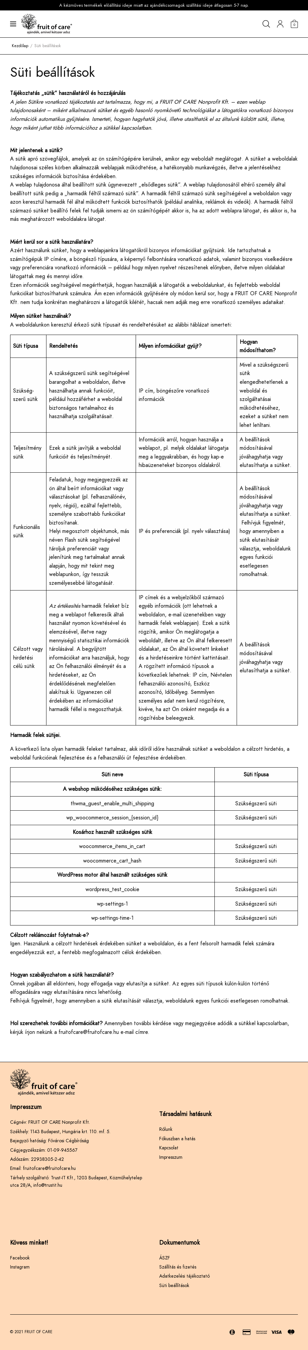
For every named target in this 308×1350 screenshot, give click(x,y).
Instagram (20, 1266)
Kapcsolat (168, 1147)
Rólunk (165, 1129)
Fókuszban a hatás (177, 1138)
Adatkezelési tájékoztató (184, 1276)
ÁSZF (164, 1257)
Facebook (20, 1257)
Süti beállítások (174, 1285)
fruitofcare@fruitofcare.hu (89, 1032)
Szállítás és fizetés (177, 1266)
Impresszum (170, 1157)
